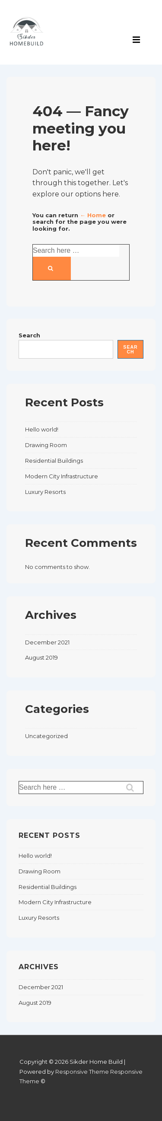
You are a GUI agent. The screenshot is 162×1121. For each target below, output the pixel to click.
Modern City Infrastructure (61, 476)
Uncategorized (46, 735)
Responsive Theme (82, 1071)
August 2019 (41, 657)
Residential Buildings (54, 460)
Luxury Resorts (45, 491)
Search (29, 335)
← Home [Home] (93, 215)
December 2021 (47, 642)
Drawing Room (46, 444)
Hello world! (41, 429)
